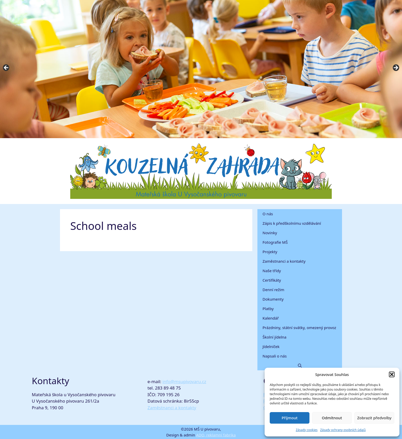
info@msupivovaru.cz (184, 381)
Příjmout (289, 417)
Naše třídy (272, 270)
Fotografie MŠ (275, 242)
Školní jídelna (274, 337)
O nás (268, 213)
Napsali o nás (275, 356)
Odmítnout (332, 417)
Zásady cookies (307, 430)
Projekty (270, 251)
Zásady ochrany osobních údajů (343, 430)
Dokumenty (273, 299)
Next (395, 68)
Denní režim (273, 289)
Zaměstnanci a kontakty (284, 261)
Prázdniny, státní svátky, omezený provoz (299, 327)
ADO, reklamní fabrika (216, 434)
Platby (268, 308)
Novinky (270, 232)
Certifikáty (272, 280)
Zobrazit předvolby (374, 417)
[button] (391, 374)
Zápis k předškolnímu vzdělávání (292, 223)
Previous (6, 68)
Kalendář (271, 318)
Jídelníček (271, 346)
